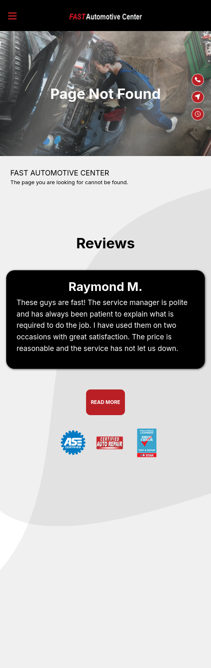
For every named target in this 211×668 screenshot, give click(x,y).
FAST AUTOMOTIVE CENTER (59, 172)
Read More (105, 402)
